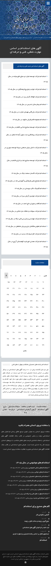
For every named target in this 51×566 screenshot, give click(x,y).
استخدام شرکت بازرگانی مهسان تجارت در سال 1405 (27, 112)
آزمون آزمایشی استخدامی (26, 410)
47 (25, 313)
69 (19, 332)
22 (8, 288)
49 (14, 313)
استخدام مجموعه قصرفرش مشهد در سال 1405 (29, 120)
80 (37, 345)
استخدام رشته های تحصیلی (39, 477)
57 (8, 320)
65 (43, 332)
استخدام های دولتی (42, 472)
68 (25, 332)
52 (37, 320)
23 (43, 295)
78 (8, 339)
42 (14, 307)
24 (37, 295)
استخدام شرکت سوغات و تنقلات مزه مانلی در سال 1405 (26, 211)
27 (19, 295)
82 (25, 345)
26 (25, 295)
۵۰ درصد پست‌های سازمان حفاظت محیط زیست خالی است (27, 38)
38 (37, 307)
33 (25, 301)
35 (14, 301)
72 (43, 339)
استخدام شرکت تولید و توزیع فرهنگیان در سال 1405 (27, 89)
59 (37, 326)
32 (31, 301)
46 (31, 313)
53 (31, 320)
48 (19, 313)
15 (8, 282)
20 (19, 288)
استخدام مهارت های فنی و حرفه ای (36, 494)
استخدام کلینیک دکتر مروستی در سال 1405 (30, 189)
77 (14, 339)
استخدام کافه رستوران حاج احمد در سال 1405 (29, 204)
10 (38, 282)
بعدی (25, 351)
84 (14, 345)
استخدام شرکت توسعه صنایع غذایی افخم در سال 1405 (26, 127)
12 (26, 282)
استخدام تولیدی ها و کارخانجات (38, 481)
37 (43, 307)
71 (8, 332)
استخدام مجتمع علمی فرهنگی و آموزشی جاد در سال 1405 (25, 181)
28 (14, 295)
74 (31, 339)
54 (25, 320)
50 (8, 313)
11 (32, 282)
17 (37, 288)
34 (19, 301)
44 (43, 313)
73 (37, 339)
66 (37, 332)
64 (8, 326)
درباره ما (12, 410)
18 (31, 288)
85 (8, 345)
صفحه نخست (41, 407)
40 (25, 307)
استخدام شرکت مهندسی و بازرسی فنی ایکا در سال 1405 (25, 219)
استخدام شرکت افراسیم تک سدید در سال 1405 (28, 234)
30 (43, 301)
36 (8, 301)
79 (43, 345)
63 (14, 326)
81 (31, 345)
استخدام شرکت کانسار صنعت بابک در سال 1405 (28, 173)
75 (25, 339)
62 (19, 326)
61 (25, 326)
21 (14, 288)
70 (14, 332)
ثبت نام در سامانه (28, 407)
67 (31, 332)
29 (8, 295)
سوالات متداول (14, 407)
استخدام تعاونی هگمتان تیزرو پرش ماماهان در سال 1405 (25, 226)
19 (25, 288)
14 (14, 282)
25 (31, 295)
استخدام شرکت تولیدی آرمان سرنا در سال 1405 (28, 196)
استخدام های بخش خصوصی (39, 468)
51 (43, 320)
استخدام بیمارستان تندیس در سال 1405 (31, 105)
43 (8, 307)
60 (31, 326)
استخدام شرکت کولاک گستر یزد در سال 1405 (29, 97)
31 (37, 301)
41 (19, 307)
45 (37, 313)
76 (19, 339)
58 (43, 326)
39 (31, 307)
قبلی (45, 276)
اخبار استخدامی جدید (41, 498)
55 (19, 320)
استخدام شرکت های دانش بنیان (37, 485)
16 (43, 288)
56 (14, 320)
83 (19, 345)
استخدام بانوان (43, 489)
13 (20, 282)
